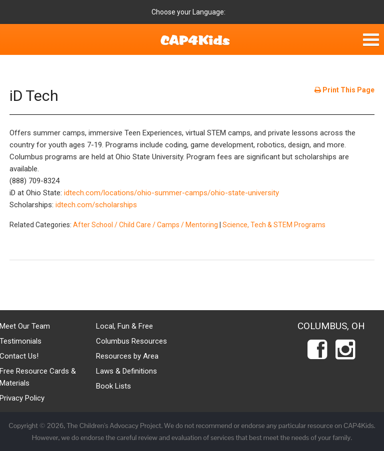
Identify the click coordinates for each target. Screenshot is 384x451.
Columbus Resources (131, 341)
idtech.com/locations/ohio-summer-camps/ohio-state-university (171, 192)
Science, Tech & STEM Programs (274, 225)
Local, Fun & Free (124, 326)
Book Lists (113, 386)
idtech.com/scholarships (96, 204)
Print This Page (344, 90)
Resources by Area (127, 356)
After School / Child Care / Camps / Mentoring (145, 225)
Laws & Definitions (126, 371)
